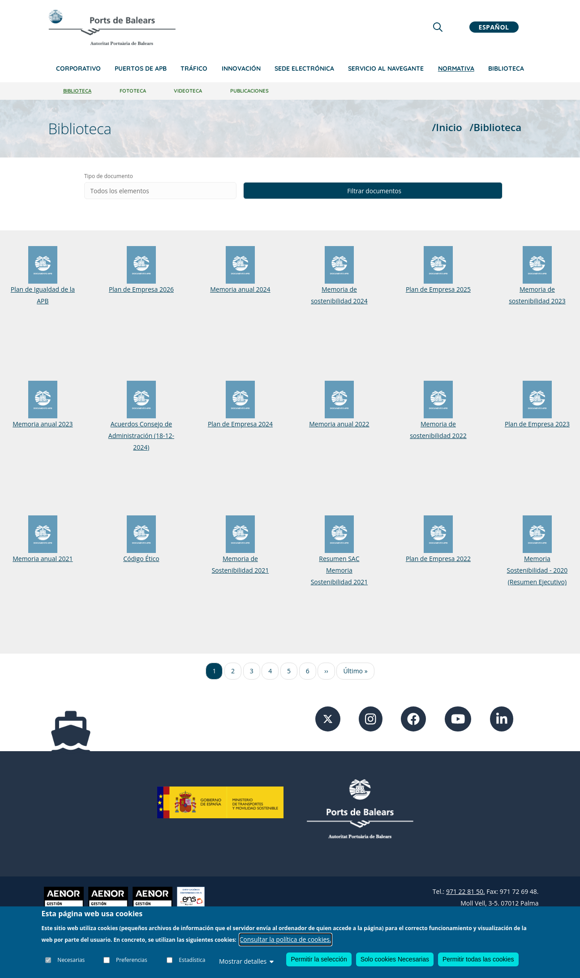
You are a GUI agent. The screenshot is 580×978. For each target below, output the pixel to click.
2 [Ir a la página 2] (233, 671)
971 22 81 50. (465, 892)
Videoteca (188, 91)
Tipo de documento (155, 176)
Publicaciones (249, 91)
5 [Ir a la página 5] (289, 671)
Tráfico (193, 68)
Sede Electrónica (304, 68)
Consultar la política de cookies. (285, 939)
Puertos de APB (141, 68)
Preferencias (131, 960)
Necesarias (71, 960)
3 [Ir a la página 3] (251, 671)
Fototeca (133, 91)
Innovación (241, 68)
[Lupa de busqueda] (438, 27)
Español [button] (494, 27)
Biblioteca (506, 68)
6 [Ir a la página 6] (307, 671)
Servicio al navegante (386, 68)
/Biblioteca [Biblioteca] (495, 127)
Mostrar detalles (246, 961)
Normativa (456, 68)
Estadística (192, 960)
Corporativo (78, 68)
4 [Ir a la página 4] (270, 671)
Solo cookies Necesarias (395, 959)
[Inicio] (112, 27)
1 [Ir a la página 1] (214, 671)
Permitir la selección (319, 959)
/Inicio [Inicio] (447, 127)
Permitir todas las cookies (478, 959)
